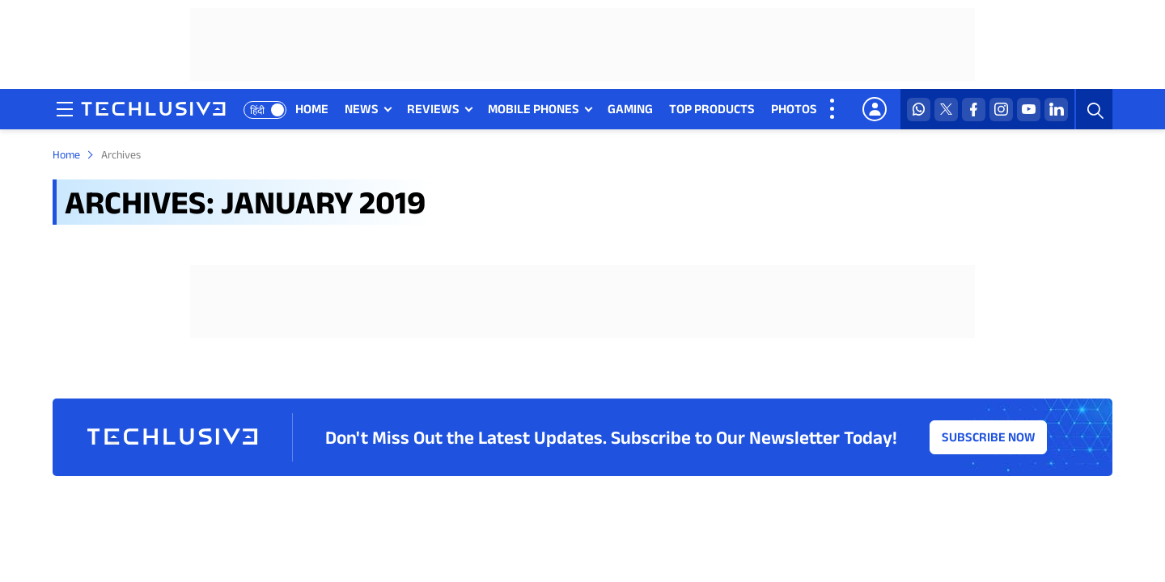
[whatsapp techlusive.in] (918, 109)
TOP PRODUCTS (712, 109)
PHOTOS (794, 109)
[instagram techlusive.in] (1001, 109)
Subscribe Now (989, 437)
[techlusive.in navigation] (65, 109)
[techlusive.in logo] (153, 111)
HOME (311, 109)
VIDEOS (854, 109)
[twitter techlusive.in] (946, 109)
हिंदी (257, 110)
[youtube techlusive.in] (1028, 109)
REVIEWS (433, 109)
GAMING (630, 109)
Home (66, 154)
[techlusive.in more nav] (833, 109)
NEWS (362, 109)
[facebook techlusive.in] (973, 109)
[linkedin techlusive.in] (1056, 109)
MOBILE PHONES (533, 109)
